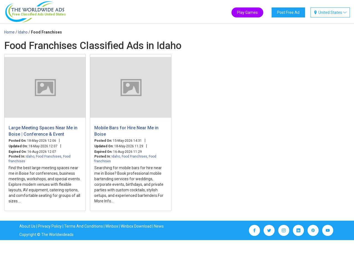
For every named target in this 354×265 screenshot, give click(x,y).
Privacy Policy (50, 226)
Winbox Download (136, 226)
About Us (27, 226)
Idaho (30, 156)
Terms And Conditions (83, 226)
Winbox (111, 226)
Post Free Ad (288, 12)
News (159, 226)
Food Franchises (48, 156)
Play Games (247, 12)
